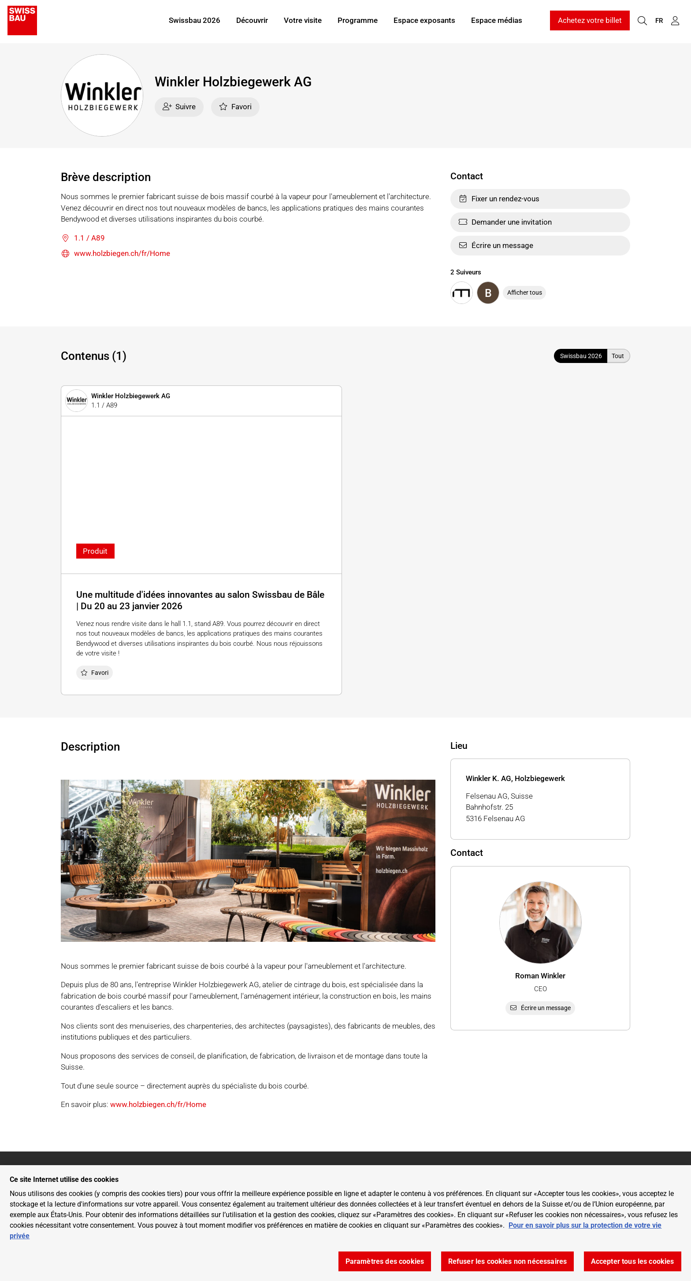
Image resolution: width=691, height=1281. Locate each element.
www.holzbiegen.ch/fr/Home (115, 254)
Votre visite (303, 21)
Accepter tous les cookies (632, 1261)
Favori (235, 106)
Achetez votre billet (590, 21)
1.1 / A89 (83, 238)
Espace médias (496, 21)
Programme (358, 21)
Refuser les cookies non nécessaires (507, 1261)
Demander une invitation (505, 222)
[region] (345, 1223)
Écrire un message (495, 245)
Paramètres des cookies (385, 1261)
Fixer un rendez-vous (498, 198)
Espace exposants (424, 21)
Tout (618, 355)
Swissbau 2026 (194, 21)
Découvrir (252, 21)
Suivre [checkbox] (179, 106)
